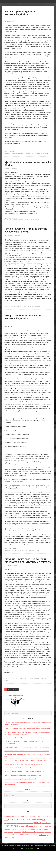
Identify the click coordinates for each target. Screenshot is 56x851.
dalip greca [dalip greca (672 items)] (37, 820)
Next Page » (14, 689)
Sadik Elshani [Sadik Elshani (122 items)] (13, 834)
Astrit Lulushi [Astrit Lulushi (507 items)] (41, 816)
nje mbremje (36, 219)
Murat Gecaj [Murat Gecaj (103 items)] (38, 829)
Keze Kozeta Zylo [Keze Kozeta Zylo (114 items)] (8, 829)
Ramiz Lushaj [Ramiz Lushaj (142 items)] (48, 832)
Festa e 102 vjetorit (17, 306)
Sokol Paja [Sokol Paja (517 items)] (43, 835)
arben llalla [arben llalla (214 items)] (26, 816)
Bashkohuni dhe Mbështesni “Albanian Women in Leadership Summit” (23, 738)
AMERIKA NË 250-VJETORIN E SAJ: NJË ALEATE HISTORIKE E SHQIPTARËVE (26, 751)
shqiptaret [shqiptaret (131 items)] (36, 834)
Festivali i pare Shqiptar (18, 153)
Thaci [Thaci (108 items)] (49, 834)
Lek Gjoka (28, 550)
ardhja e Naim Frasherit (18, 550)
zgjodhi (6, 680)
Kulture (14, 548)
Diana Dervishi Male (17, 219)
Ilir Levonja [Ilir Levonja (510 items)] (41, 826)
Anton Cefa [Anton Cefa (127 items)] (20, 816)
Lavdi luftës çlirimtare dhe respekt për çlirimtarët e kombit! (20, 779)
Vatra (13, 151)
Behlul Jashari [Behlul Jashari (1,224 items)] (15, 819)
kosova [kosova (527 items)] (21, 829)
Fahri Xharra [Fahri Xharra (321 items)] (46, 823)
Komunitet (14, 218)
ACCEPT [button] (39, 848)
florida (28, 153)
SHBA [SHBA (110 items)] (18, 834)
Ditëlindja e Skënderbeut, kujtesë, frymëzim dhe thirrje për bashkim (22, 775)
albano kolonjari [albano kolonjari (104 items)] (7, 816)
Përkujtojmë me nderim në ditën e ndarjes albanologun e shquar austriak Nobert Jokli (27, 728)
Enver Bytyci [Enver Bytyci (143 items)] (20, 823)
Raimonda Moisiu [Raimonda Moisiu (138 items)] (40, 832)
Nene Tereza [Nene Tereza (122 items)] (10, 832)
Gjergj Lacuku (35, 153)
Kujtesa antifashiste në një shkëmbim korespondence (18, 767)
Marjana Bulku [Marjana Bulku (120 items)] (33, 829)
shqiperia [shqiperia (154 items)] (31, 834)
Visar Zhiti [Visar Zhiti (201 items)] (11, 837)
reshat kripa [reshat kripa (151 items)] (7, 834)
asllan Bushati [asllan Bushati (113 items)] (32, 816)
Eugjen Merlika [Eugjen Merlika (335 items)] (36, 823)
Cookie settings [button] (30, 848)
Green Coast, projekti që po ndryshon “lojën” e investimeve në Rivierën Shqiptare (26, 760)
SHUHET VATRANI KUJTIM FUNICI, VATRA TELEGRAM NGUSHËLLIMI (24, 771)
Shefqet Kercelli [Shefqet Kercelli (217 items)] (24, 834)
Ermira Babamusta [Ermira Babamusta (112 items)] (27, 823)
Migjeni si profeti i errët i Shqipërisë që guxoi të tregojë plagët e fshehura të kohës (26, 747)
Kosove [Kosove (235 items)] (27, 829)
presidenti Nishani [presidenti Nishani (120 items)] (17, 832)
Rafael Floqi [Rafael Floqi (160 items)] (33, 832)
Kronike (14, 677)
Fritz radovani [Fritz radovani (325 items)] (22, 826)
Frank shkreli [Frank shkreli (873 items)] (10, 826)
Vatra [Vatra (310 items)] (6, 837)
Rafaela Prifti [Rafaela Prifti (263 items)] (26, 832)
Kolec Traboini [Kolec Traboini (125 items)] (15, 829)
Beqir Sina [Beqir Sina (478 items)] (27, 820)
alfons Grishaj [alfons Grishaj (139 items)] (14, 816)
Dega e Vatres (16, 678)
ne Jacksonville (43, 153)
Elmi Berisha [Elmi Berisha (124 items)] (14, 823)
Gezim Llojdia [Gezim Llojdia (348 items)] (32, 826)
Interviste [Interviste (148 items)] (48, 826)
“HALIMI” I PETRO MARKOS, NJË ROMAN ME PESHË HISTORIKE (23, 764)
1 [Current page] (5, 689)
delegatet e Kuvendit (26, 678)
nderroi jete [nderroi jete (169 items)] (44, 829)
